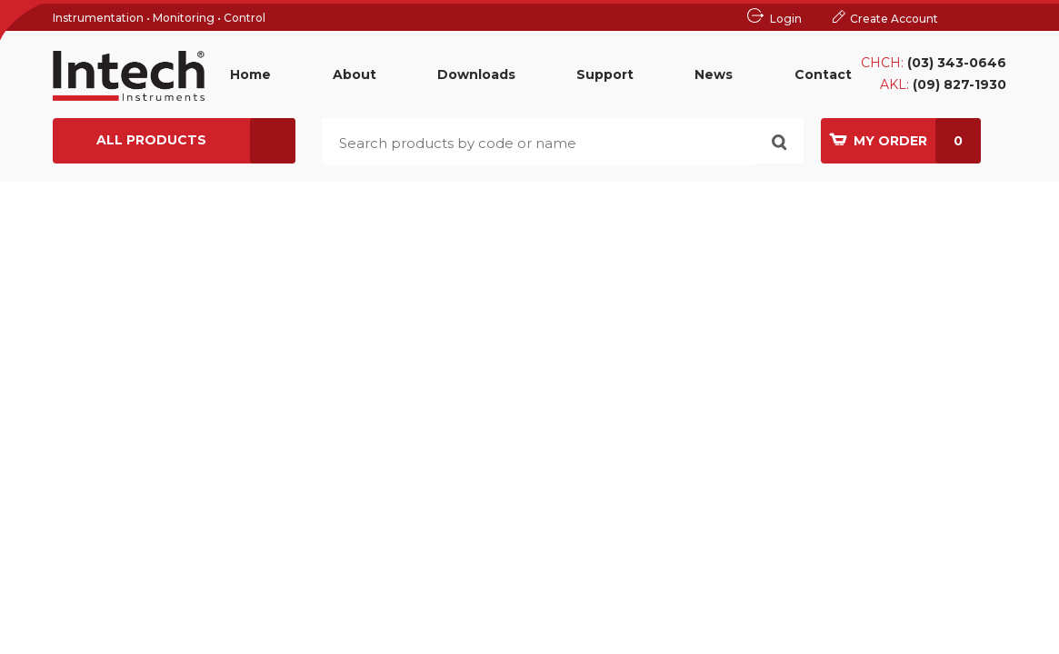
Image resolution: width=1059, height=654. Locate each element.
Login (786, 18)
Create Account (894, 18)
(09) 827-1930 (959, 84)
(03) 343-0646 (956, 62)
